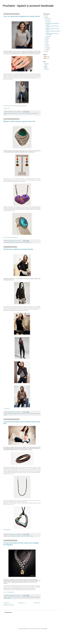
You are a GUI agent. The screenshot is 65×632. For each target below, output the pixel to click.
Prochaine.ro (46, 69)
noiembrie (47, 20)
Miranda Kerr (28, 413)
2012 (46, 51)
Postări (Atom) (11, 604)
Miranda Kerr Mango (33, 413)
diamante (21, 113)
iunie (47, 41)
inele (22, 242)
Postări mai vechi (37, 602)
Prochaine (47, 56)
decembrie (48, 18)
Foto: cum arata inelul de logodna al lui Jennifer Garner (22, 16)
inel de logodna (32, 113)
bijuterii (15, 113)
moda (38, 413)
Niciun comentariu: (18, 111)
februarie (47, 47)
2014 (46, 15)
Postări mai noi (6, 602)
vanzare (9, 598)
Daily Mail (7, 108)
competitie (19, 242)
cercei (18, 113)
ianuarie (47, 49)
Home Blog (46, 63)
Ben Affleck (12, 113)
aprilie (47, 44)
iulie (46, 39)
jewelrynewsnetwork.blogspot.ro (11, 237)
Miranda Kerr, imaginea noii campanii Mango (18, 249)
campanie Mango (10, 413)
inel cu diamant (27, 113)
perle (24, 242)
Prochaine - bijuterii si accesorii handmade (28, 5)
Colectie (45, 64)
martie (47, 46)
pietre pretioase (28, 242)
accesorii (8, 113)
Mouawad (5, 598)
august (47, 38)
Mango (24, 413)
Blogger (45, 628)
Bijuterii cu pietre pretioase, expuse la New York (19, 121)
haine (17, 413)
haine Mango (21, 413)
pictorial (5, 414)
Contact (45, 67)
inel (23, 113)
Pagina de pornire (21, 602)
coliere (17, 242)
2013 (46, 17)
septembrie (48, 36)
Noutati (45, 66)
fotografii (14, 413)
